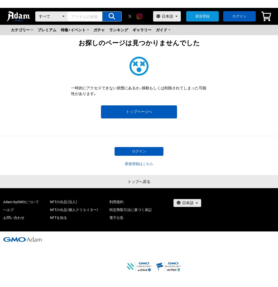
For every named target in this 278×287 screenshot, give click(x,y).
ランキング (118, 30)
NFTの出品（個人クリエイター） (74, 210)
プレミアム (46, 30)
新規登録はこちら (139, 164)
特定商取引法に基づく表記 (130, 210)
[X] (129, 16)
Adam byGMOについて (21, 202)
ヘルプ (8, 210)
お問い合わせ (13, 218)
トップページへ (139, 111)
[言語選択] (167, 16)
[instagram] (139, 16)
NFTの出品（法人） (63, 202)
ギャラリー (141, 30)
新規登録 (202, 16)
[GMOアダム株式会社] (22, 239)
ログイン (239, 16)
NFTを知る (58, 218)
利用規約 (116, 202)
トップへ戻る (139, 181)
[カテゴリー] (51, 16)
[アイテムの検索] (112, 16)
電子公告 (116, 218)
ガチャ (99, 30)
